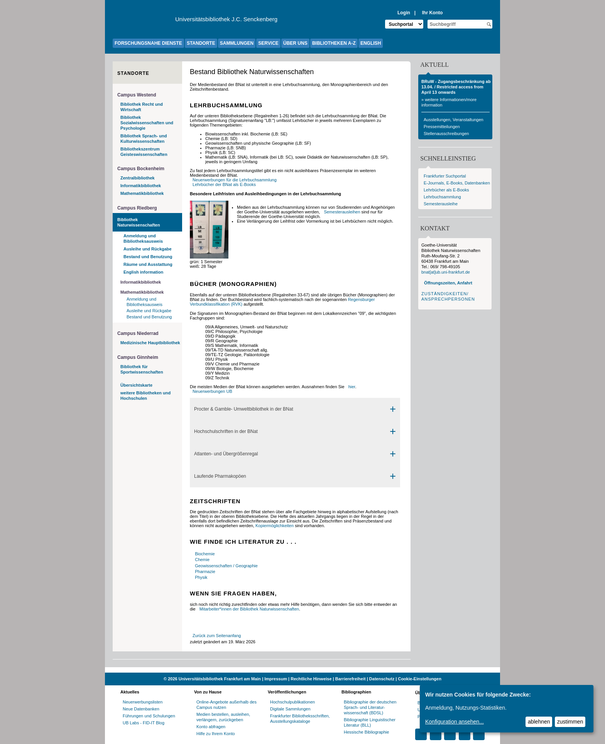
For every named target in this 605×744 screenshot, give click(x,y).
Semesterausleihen (342, 212)
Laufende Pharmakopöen (220, 476)
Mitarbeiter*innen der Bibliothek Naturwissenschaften (249, 609)
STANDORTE (201, 43)
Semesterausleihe (441, 203)
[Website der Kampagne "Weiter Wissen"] (302, 670)
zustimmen (570, 722)
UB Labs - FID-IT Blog (143, 722)
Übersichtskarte (136, 385)
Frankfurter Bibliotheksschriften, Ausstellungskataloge (300, 719)
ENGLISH (370, 43)
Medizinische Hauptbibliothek (150, 342)
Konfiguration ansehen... (454, 721)
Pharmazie (205, 571)
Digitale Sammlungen (290, 709)
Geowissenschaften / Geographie (226, 565)
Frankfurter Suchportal (445, 176)
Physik (201, 577)
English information (143, 272)
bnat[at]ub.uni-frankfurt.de (445, 272)
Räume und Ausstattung (147, 264)
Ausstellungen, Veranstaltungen (453, 119)
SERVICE (268, 43)
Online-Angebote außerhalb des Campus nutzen (226, 705)
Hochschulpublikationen (292, 702)
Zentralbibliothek (137, 178)
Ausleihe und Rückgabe (147, 249)
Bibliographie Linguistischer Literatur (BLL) (369, 722)
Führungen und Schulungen (149, 716)
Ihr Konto (432, 12)
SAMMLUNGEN (236, 43)
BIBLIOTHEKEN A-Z (334, 43)
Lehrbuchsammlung (442, 196)
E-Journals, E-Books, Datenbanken (457, 183)
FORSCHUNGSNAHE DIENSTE (148, 43)
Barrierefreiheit (350, 678)
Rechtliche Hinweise (311, 678)
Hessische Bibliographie (366, 732)
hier (351, 386)
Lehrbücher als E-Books (446, 190)
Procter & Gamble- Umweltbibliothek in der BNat (243, 409)
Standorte (133, 73)
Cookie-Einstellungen (419, 678)
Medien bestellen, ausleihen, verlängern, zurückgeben (223, 717)
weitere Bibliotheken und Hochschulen (145, 396)
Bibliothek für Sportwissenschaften (141, 369)
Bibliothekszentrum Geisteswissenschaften (143, 152)
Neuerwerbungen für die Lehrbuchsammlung (235, 180)
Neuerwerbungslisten (142, 702)
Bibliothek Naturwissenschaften (138, 222)
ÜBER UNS (295, 43)
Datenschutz (381, 678)
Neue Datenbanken (141, 709)
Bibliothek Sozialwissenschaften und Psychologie (146, 122)
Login (403, 12)
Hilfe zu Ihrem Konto (215, 733)
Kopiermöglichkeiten (274, 525)
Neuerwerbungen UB (212, 391)
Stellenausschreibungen (446, 133)
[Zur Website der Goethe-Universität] (144, 21)
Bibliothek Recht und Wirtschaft (141, 107)
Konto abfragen (210, 726)
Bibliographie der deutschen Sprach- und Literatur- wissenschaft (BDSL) (370, 707)
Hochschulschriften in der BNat (226, 431)
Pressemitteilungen (442, 126)
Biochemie (205, 553)
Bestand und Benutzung (147, 256)
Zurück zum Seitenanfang (217, 635)
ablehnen (539, 722)
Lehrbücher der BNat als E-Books (224, 184)
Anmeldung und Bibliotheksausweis (143, 238)
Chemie (202, 559)
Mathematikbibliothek (142, 193)
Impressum (275, 678)
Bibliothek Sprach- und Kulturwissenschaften (143, 139)
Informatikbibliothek (140, 185)
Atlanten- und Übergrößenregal (226, 454)
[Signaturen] (209, 257)
